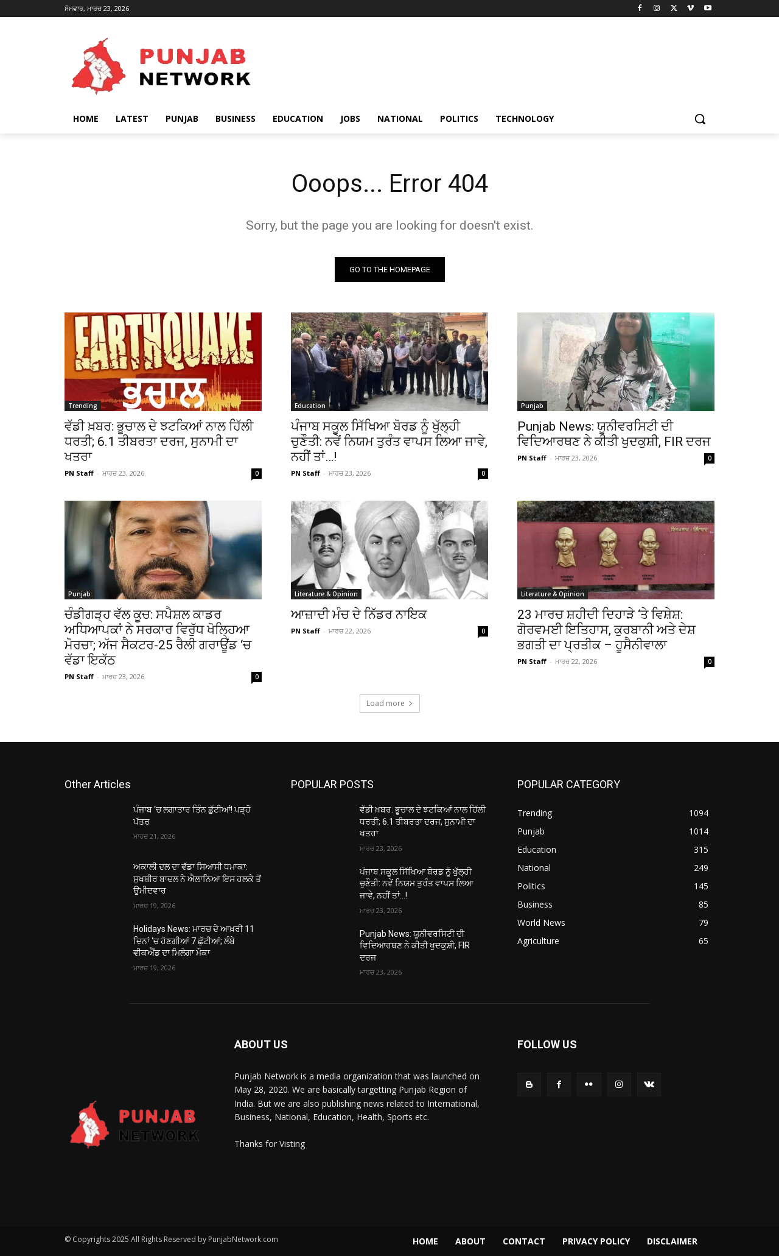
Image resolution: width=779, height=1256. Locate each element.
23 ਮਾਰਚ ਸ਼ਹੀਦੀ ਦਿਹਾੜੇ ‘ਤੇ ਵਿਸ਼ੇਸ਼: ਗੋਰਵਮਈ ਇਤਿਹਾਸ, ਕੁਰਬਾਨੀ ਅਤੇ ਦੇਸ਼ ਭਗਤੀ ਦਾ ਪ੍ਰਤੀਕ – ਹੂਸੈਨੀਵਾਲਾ (606, 629)
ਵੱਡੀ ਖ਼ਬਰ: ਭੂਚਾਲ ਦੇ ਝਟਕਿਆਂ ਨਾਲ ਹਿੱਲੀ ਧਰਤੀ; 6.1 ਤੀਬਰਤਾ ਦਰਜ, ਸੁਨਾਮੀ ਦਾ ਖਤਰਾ (159, 441)
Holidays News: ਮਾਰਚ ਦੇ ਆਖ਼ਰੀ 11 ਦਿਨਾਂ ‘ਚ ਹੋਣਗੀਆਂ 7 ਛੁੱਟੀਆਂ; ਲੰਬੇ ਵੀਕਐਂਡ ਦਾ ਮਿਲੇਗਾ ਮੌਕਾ (193, 941)
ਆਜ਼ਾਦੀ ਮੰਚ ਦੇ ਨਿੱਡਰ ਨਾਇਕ (359, 614)
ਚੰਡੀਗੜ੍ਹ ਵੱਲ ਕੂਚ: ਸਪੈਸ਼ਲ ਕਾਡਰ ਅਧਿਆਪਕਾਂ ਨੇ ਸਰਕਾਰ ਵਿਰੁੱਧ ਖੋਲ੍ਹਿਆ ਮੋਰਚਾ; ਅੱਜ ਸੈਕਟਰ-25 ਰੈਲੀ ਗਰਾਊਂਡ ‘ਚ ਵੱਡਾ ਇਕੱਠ (158, 637)
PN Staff (79, 473)
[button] (699, 118)
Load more (389, 703)
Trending (82, 405)
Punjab (532, 405)
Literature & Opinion (326, 594)
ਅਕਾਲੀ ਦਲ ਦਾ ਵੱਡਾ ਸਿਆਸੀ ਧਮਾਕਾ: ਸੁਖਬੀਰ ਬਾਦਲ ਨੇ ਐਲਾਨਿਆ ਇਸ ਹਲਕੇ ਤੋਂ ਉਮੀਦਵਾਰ (197, 878)
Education (310, 405)
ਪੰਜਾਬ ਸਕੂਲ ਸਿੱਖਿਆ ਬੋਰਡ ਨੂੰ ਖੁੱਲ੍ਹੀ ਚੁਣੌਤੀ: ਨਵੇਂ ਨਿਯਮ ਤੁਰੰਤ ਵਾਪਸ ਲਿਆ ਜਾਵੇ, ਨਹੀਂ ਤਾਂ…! (389, 441)
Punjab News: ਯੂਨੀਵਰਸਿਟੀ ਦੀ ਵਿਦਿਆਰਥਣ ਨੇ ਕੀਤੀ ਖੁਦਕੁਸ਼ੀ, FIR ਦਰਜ (614, 434)
